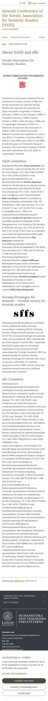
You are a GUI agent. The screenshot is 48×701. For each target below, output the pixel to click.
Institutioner (24, 602)
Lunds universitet (10, 29)
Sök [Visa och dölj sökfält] (22, 3)
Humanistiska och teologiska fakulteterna (24, 597)
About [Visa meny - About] (4, 37)
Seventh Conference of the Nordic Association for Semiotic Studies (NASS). (22, 18)
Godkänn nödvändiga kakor (24, 687)
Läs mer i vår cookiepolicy (14, 673)
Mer (42, 37)
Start (4, 44)
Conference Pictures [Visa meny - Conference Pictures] (20, 37)
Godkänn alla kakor (24, 680)
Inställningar (24, 693)
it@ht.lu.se (19, 581)
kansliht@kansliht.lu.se (12, 649)
